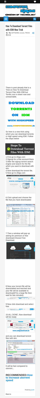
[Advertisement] (23, 40)
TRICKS (27, 33)
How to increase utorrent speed (19, 378)
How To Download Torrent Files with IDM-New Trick (19, 27)
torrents (22, 33)
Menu (5, 1)
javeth (32, 390)
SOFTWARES (15, 33)
